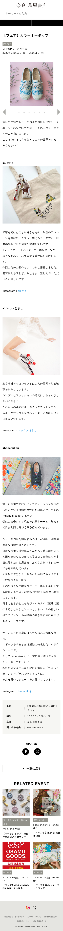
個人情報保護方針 (50, 917)
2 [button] (24, 112)
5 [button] (39, 112)
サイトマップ (19, 917)
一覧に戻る (34, 768)
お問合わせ (7, 917)
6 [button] (44, 112)
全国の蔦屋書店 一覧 (39, 921)
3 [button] (29, 112)
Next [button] (60, 112)
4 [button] (34, 112)
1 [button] (19, 112)
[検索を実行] (55, 14)
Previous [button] (3, 112)
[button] (16, 23)
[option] (31, 84)
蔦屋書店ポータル (23, 921)
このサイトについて (34, 917)
